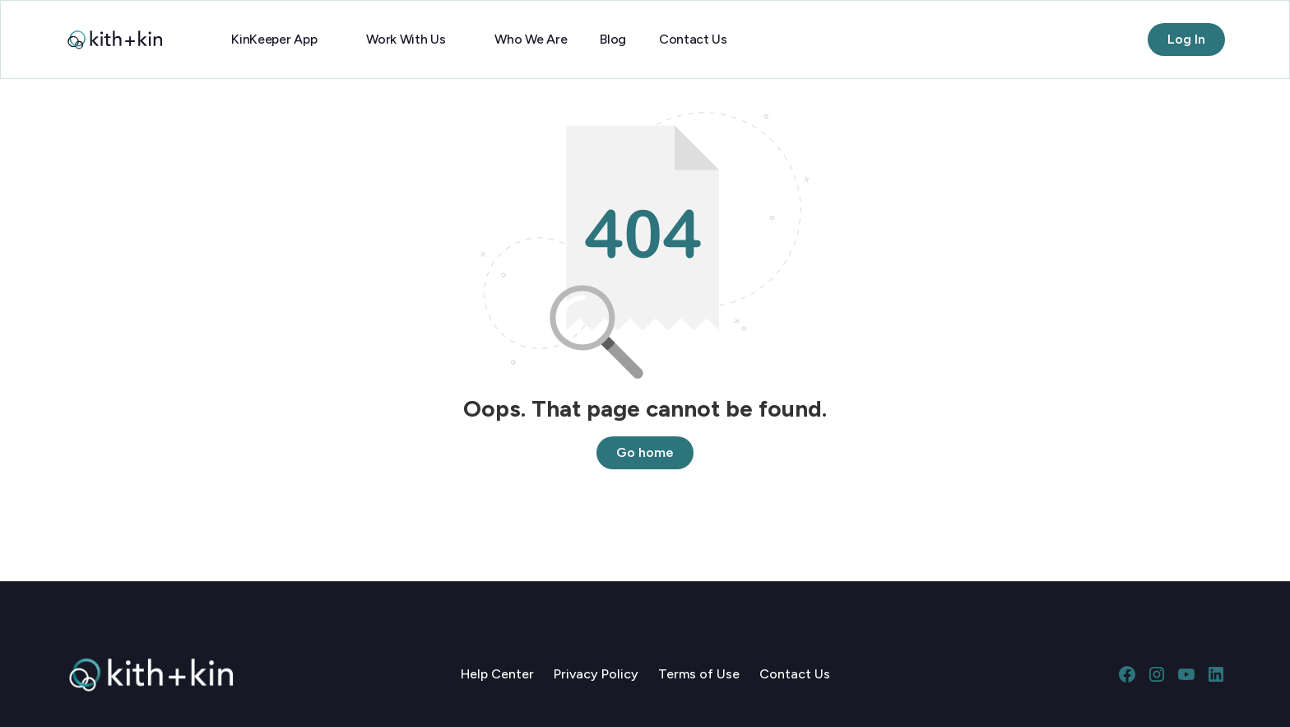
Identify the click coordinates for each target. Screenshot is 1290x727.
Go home (645, 452)
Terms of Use (699, 674)
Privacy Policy (596, 674)
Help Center (497, 674)
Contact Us (693, 39)
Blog (613, 39)
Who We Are (530, 39)
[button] (282, 39)
